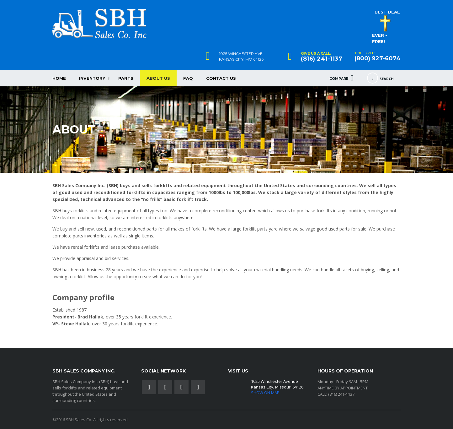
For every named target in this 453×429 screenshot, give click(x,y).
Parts (125, 78)
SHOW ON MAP (265, 392)
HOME (59, 78)
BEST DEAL (387, 11)
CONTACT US (221, 78)
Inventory (92, 78)
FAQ (188, 78)
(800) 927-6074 (377, 58)
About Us (158, 78)
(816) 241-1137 (321, 58)
